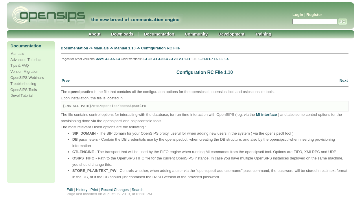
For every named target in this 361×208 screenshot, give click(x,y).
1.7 (211, 59)
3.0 (160, 59)
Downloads (122, 34)
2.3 (171, 59)
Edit (70, 189)
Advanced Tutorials (25, 60)
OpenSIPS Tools (23, 90)
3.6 (107, 59)
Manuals (17, 54)
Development (231, 34)
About (95, 34)
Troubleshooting (23, 84)
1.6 (216, 59)
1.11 (187, 59)
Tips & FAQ (19, 66)
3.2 (150, 59)
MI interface (266, 114)
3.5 (112, 59)
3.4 (117, 59)
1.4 (226, 59)
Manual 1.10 (125, 48)
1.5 (221, 59)
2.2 (176, 59)
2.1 (181, 59)
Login (297, 14)
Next (344, 80)
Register (314, 14)
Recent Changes (115, 189)
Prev (66, 80)
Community (196, 34)
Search (137, 189)
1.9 (200, 59)
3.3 (145, 59)
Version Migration (24, 72)
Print (94, 189)
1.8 (205, 59)
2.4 (165, 59)
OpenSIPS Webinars (27, 78)
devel (100, 59)
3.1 (155, 59)
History (82, 189)
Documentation (159, 34)
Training (263, 34)
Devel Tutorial (21, 96)
